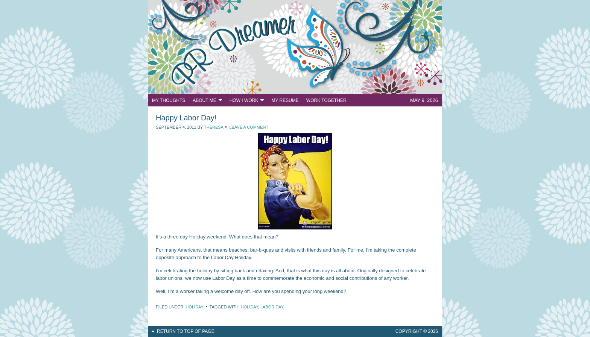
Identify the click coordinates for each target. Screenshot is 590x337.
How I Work (245, 101)
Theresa (213, 127)
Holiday (194, 307)
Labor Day (272, 307)
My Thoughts (168, 100)
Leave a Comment (248, 127)
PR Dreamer (295, 47)
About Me (205, 101)
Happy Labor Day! (186, 118)
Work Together (326, 100)
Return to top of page (185, 331)
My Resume (284, 100)
